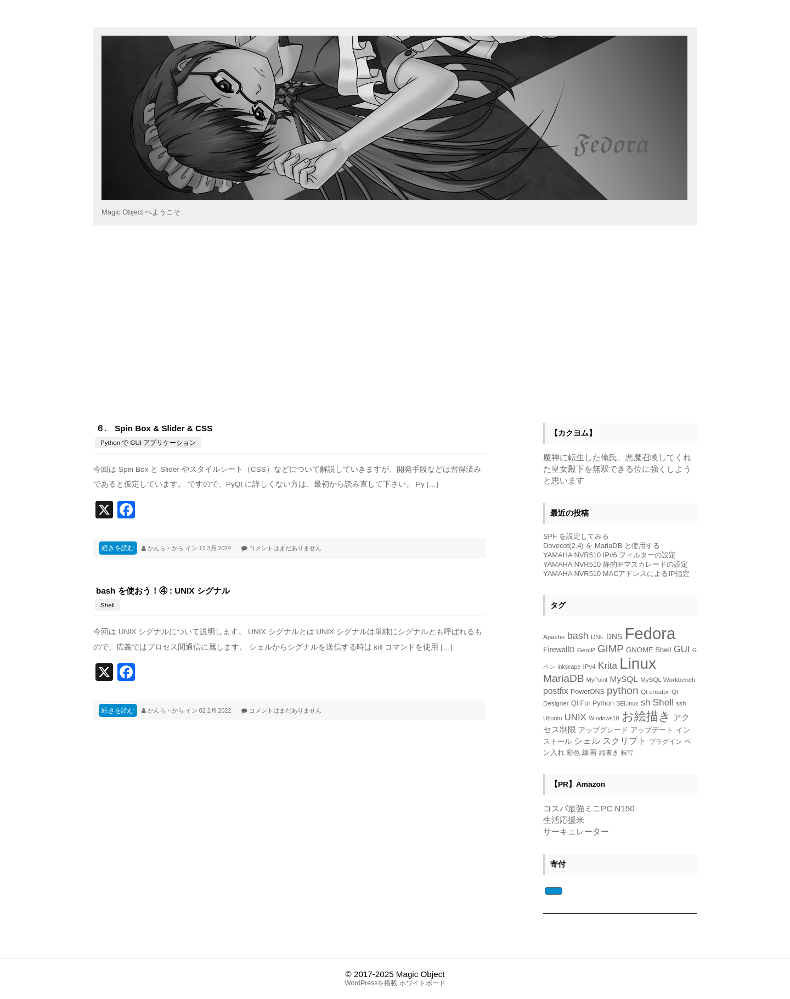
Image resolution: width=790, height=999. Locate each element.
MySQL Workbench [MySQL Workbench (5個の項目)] (667, 679)
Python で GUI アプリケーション (148, 442)
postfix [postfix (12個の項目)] (555, 691)
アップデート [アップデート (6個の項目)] (651, 730)
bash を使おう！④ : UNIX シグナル (163, 590)
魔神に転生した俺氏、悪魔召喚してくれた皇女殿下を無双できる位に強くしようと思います (617, 469)
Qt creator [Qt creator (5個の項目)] (655, 691)
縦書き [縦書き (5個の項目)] (609, 752)
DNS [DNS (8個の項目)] (614, 637)
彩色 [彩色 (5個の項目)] (573, 752)
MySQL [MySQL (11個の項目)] (624, 679)
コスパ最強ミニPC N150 (589, 808)
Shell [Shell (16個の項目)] (663, 702)
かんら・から (166, 548)
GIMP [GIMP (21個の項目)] (610, 648)
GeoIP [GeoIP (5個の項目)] (586, 649)
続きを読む (117, 548)
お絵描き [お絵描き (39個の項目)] (646, 716)
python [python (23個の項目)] (623, 690)
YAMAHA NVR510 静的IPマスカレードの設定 (615, 564)
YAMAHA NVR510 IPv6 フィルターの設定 (609, 555)
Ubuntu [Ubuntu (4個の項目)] (552, 718)
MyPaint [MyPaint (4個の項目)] (597, 679)
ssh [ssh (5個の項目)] (681, 703)
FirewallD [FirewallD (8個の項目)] (558, 650)
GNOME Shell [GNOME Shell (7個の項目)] (649, 650)
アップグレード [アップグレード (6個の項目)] (603, 730)
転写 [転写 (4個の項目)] (627, 752)
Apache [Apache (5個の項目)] (554, 636)
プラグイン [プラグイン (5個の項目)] (665, 741)
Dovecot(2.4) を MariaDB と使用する (601, 545)
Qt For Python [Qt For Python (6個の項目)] (592, 703)
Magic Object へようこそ (140, 212)
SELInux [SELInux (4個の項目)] (627, 703)
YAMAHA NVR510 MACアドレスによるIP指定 (616, 573)
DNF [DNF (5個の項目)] (597, 636)
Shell (107, 604)
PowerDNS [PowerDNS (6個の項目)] (588, 692)
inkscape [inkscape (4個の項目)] (568, 666)
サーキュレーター (576, 831)
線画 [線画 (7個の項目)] (589, 752)
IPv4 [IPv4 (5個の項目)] (589, 666)
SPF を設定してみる (576, 536)
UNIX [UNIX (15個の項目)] (575, 717)
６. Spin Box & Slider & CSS (154, 428)
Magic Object (420, 974)
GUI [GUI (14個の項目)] (682, 649)
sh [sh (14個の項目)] (646, 702)
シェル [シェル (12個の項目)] (587, 741)
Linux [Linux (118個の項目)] (637, 663)
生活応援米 (563, 820)
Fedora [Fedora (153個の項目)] (649, 633)
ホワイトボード (422, 983)
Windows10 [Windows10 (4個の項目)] (604, 718)
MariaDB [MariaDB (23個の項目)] (563, 678)
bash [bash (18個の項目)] (578, 635)
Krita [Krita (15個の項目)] (607, 666)
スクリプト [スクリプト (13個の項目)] (624, 741)
